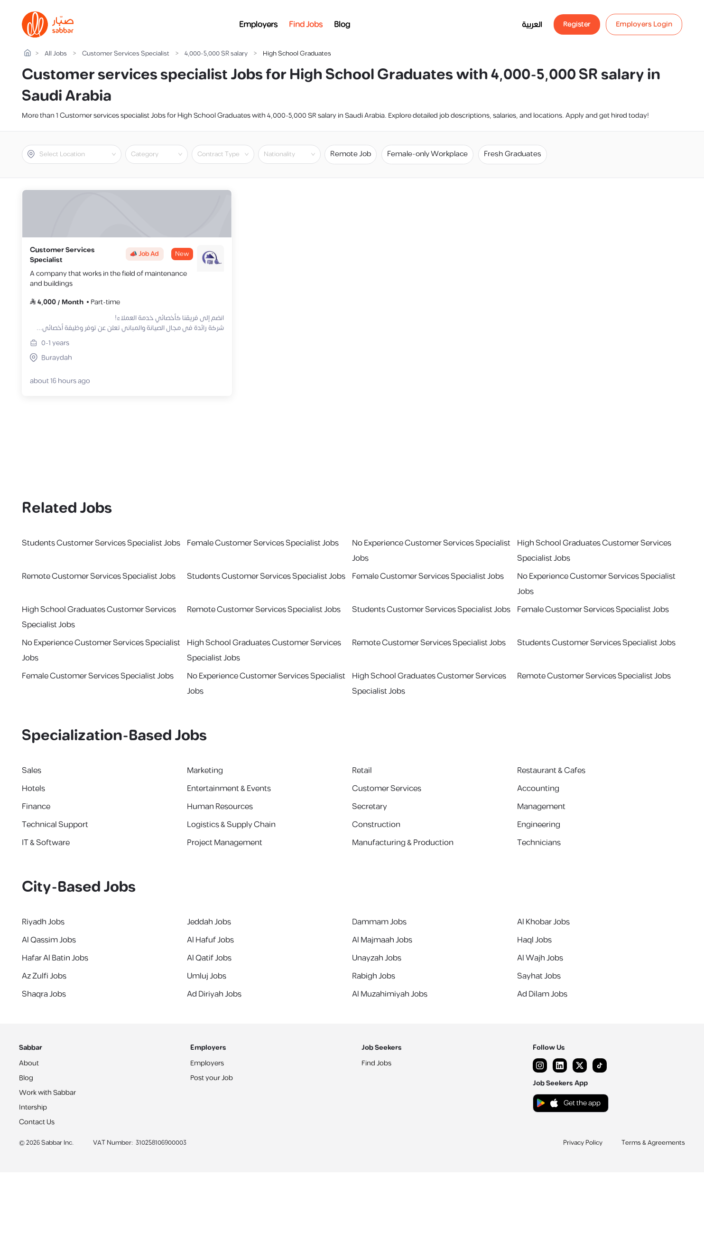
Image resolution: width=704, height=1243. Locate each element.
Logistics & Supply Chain (231, 825)
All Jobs (56, 54)
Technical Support (55, 825)
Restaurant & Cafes (551, 770)
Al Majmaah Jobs (382, 940)
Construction (376, 825)
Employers (258, 25)
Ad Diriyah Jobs (214, 994)
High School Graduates (297, 54)
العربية (532, 25)
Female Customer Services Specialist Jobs (263, 543)
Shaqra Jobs (44, 994)
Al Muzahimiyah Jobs (389, 994)
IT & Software (46, 843)
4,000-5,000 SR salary (216, 54)
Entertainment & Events (229, 788)
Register (577, 24)
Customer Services (386, 788)
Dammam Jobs (379, 922)
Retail (362, 770)
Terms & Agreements (653, 1143)
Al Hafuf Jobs (210, 940)
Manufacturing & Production (403, 843)
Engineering (538, 825)
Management (541, 806)
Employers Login (644, 24)
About (29, 1063)
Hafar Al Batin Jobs (55, 958)
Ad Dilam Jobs (542, 994)
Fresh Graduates (512, 154)
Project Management (224, 843)
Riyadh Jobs (43, 922)
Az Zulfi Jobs (44, 976)
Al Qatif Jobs (209, 958)
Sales (31, 770)
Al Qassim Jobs (49, 940)
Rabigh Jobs (373, 976)
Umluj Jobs (206, 976)
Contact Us (37, 1122)
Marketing (205, 770)
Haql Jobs (534, 940)
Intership (33, 1107)
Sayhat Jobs (539, 976)
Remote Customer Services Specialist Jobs (99, 576)
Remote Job (350, 154)
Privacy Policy (582, 1143)
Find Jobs (306, 25)
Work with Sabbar (47, 1093)
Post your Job (211, 1078)
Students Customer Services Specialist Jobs (101, 543)
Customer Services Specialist (125, 54)
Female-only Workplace (427, 154)
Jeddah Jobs (209, 922)
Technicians (539, 843)
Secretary (369, 806)
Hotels (33, 788)
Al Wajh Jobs (540, 958)
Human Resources (220, 806)
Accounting (538, 788)
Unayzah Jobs (376, 958)
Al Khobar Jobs (543, 922)
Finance (36, 806)
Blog (342, 25)
